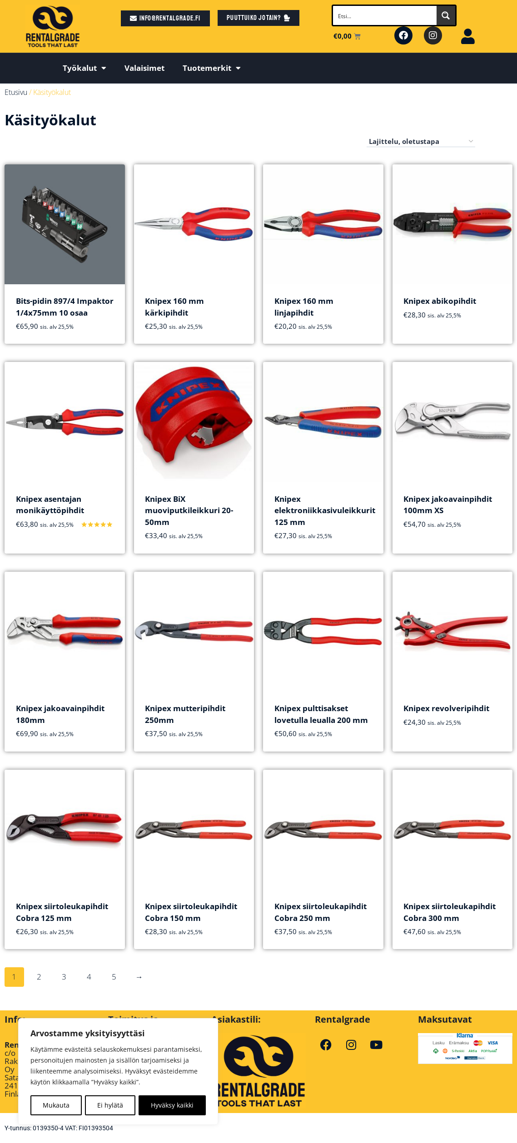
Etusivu (16, 92)
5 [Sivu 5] (114, 976)
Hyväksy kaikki (172, 1105)
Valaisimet (144, 68)
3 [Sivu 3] (64, 976)
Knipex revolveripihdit (446, 708)
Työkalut (84, 67)
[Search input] (385, 15)
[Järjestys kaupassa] (421, 141)
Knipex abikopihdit (439, 301)
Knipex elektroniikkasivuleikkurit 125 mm (324, 510)
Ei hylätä (110, 1105)
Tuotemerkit (212, 67)
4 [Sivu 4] (89, 976)
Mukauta (56, 1105)
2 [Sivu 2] (39, 976)
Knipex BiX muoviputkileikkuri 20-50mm (189, 510)
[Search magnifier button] (445, 15)
